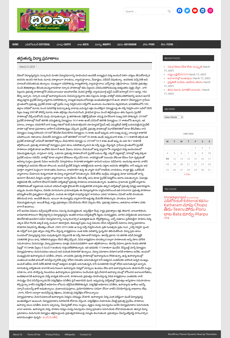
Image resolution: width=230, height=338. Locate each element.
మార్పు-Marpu (103, 44)
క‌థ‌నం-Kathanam (126, 44)
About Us (17, 334)
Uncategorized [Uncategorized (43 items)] (175, 197)
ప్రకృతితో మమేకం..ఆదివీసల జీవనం (185, 81)
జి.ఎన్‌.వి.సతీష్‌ (50, 317)
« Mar (187, 174)
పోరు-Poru (149, 44)
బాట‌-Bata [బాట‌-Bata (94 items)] (173, 213)
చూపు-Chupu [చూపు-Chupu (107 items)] (195, 204)
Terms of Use (33, 334)
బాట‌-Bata (83, 44)
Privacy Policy (52, 334)
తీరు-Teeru (167, 44)
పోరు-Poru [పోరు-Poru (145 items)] (195, 209)
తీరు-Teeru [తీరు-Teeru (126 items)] (174, 209)
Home (15, 44)
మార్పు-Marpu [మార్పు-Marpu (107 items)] (195, 213)
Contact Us (85, 334)
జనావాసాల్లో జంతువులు (180, 78)
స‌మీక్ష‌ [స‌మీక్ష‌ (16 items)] (166, 217)
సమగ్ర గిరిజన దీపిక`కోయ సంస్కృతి (185, 66)
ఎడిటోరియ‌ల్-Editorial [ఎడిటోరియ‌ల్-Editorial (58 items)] (181, 200)
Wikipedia (70, 334)
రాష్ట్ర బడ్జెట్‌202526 (178, 74)
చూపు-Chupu (64, 44)
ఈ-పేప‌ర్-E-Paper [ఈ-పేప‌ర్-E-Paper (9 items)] (193, 197)
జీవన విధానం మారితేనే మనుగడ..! (185, 89)
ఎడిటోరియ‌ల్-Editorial (37, 44)
